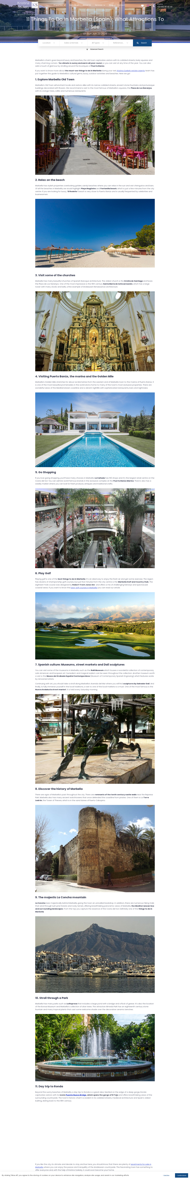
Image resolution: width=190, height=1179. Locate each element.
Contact (121, 5)
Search (142, 43)
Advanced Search (95, 49)
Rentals (74, 5)
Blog (111, 5)
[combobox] (64, 43)
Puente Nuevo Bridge (76, 1095)
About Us (87, 5)
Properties (59, 5)
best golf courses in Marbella (84, 587)
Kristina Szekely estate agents (131, 70)
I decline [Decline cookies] (166, 1175)
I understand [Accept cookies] (181, 1175)
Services (100, 5)
